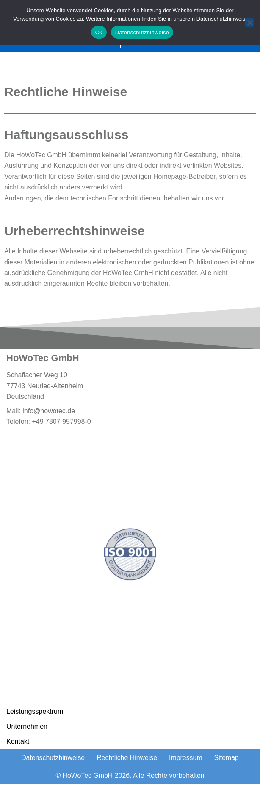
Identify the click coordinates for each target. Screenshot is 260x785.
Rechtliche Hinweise (127, 758)
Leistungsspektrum (34, 711)
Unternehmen (26, 727)
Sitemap (227, 758)
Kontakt (17, 742)
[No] (249, 22)
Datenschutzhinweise (52, 758)
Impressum (186, 758)
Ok (98, 32)
